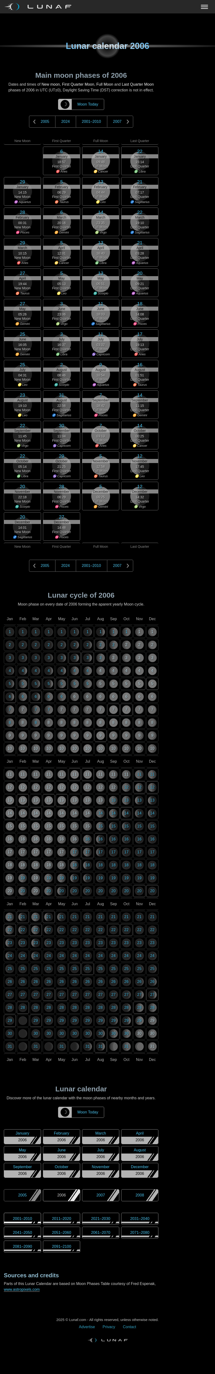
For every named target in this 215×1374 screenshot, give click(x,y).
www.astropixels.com (22, 1289)
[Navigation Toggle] (107, 6)
